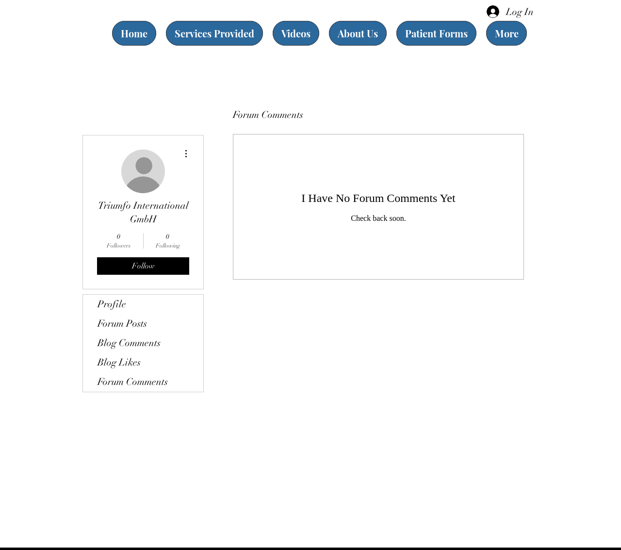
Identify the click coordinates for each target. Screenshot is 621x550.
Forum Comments (133, 382)
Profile (112, 304)
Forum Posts (122, 323)
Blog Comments (129, 343)
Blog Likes (119, 362)
